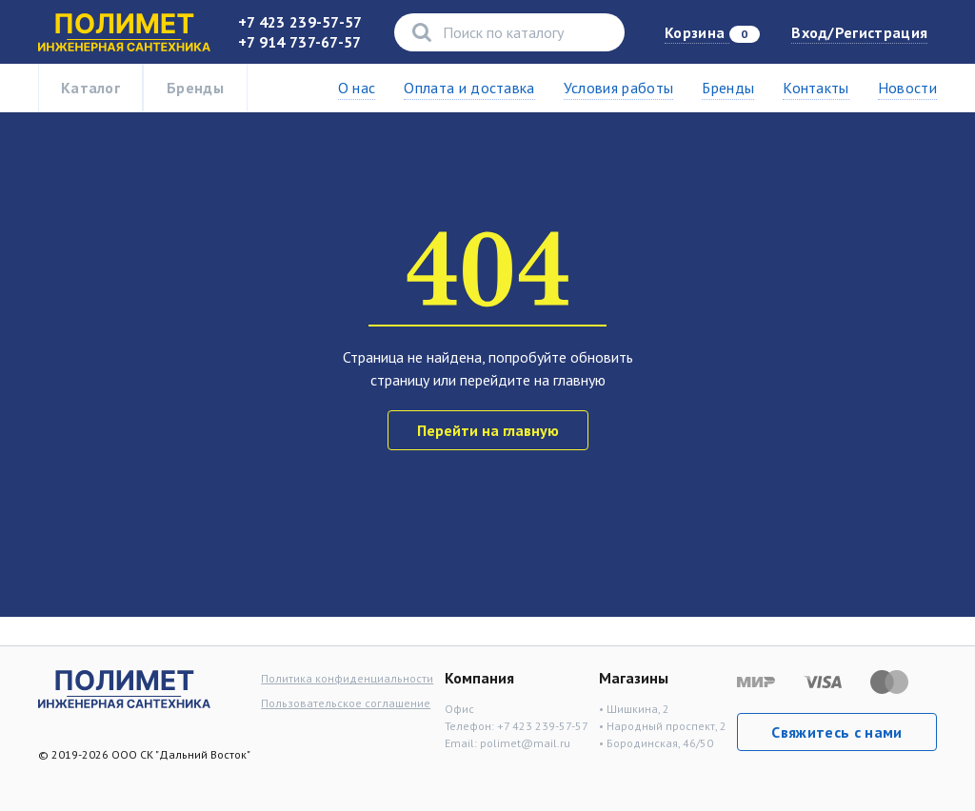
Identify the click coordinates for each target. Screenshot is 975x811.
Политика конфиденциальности (347, 678)
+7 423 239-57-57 (300, 21)
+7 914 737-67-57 (300, 41)
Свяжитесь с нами (836, 732)
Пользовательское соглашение (345, 703)
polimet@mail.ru (525, 743)
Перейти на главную (488, 430)
